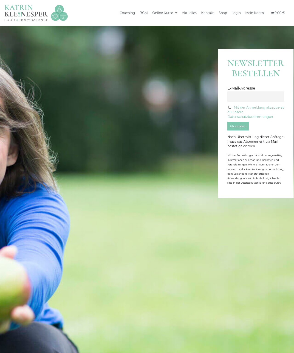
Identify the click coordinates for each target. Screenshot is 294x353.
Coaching (127, 13)
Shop (223, 13)
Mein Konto (254, 13)
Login (236, 13)
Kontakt (207, 13)
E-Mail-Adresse (241, 88)
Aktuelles (189, 13)
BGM (144, 13)
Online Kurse (164, 13)
